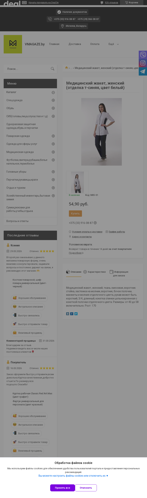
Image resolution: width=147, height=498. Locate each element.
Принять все (62, 487)
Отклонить (86, 487)
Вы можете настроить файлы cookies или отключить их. (72, 475)
